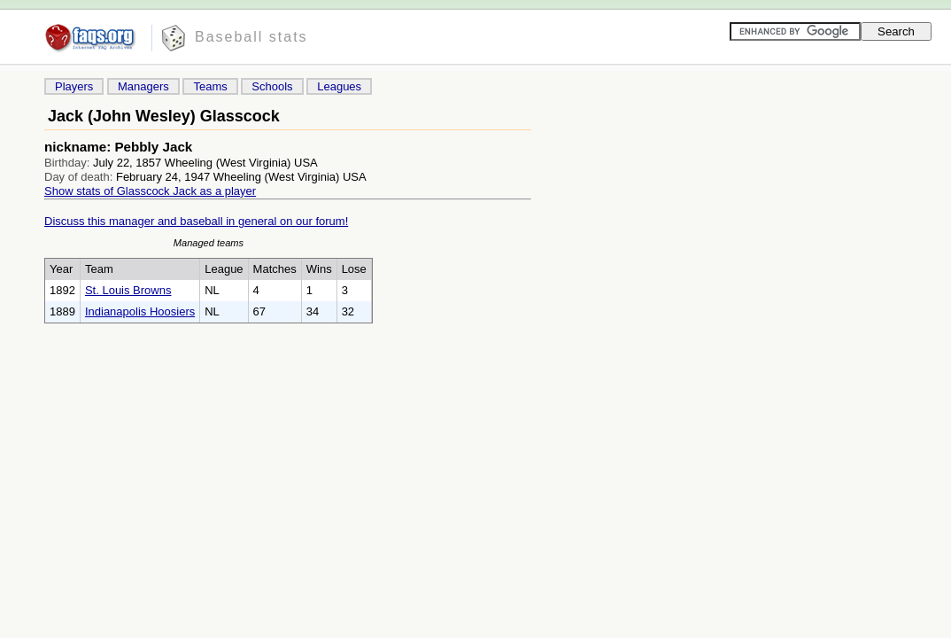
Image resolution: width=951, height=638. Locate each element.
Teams (210, 86)
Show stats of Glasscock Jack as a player (150, 191)
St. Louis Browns (128, 290)
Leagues (339, 86)
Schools (271, 86)
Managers (143, 86)
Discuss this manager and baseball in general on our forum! (196, 221)
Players (74, 86)
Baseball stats (251, 36)
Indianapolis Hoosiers (140, 311)
